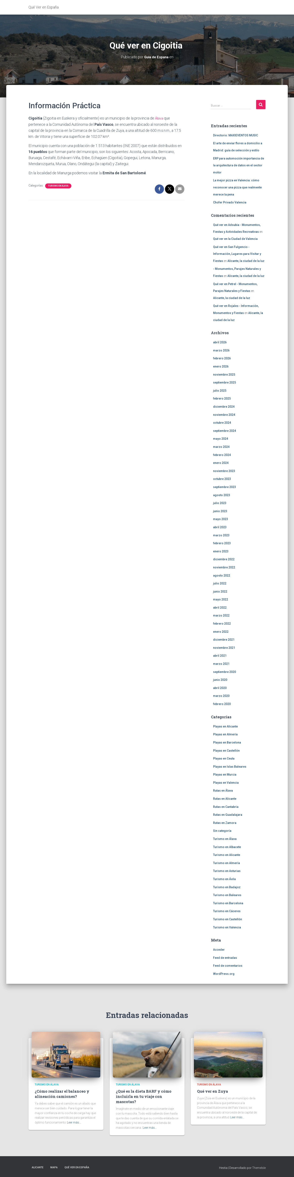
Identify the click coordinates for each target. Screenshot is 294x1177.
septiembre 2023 (224, 487)
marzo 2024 (221, 446)
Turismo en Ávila (224, 879)
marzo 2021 (221, 663)
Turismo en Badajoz (227, 887)
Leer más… (74, 1122)
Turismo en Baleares (227, 895)
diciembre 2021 (223, 639)
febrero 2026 (222, 358)
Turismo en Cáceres (227, 911)
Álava (159, 118)
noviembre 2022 (224, 567)
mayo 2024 (220, 438)
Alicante (37, 1167)
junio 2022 (220, 591)
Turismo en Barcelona (228, 903)
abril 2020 (220, 687)
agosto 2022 (221, 575)
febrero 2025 (222, 398)
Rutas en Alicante (224, 798)
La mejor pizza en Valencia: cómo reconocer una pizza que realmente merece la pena (237, 187)
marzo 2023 (221, 535)
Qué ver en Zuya (212, 1091)
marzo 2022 (221, 615)
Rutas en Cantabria (225, 806)
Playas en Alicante (225, 726)
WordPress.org (223, 973)
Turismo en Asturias (227, 871)
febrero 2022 (222, 623)
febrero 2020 (222, 704)
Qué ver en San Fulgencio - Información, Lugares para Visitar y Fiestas (237, 253)
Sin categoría (222, 830)
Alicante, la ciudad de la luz (245, 260)
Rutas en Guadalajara (227, 814)
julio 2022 (219, 583)
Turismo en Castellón (227, 919)
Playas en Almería (225, 734)
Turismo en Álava (58, 185)
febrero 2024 (222, 454)
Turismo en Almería (226, 862)
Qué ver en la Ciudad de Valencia (235, 238)
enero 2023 (220, 551)
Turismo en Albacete (227, 846)
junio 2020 (220, 679)
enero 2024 (220, 463)
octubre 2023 (222, 479)
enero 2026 (220, 366)
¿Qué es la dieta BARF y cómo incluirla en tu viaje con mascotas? (143, 1096)
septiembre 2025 (224, 382)
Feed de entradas (225, 957)
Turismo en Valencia (227, 927)
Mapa (54, 1167)
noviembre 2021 (224, 647)
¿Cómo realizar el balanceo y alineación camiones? (62, 1094)
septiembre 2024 (224, 430)
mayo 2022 (220, 599)
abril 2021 (220, 655)
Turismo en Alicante (226, 855)
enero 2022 (220, 631)
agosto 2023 (221, 495)
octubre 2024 (222, 422)
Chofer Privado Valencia (229, 202)
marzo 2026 (221, 350)
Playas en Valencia (226, 782)
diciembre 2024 (223, 406)
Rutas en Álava (223, 790)
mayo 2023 (220, 519)
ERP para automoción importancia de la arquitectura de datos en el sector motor (238, 165)
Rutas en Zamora (224, 822)
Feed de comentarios (227, 965)
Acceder (219, 949)
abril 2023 (220, 527)
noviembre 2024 (224, 414)
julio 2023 (219, 503)
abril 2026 (220, 342)
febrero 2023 (222, 543)
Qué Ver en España (77, 1167)
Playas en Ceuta (223, 758)
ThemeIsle (259, 1167)
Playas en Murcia (224, 774)
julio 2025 (219, 390)
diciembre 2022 (223, 559)
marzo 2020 (221, 695)
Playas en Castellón (226, 750)
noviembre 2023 (224, 470)
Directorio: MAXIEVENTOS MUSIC (235, 135)
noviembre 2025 (224, 374)
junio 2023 (220, 511)
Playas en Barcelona (227, 742)
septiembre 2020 (224, 671)
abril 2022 (220, 607)
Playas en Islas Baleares (229, 766)
